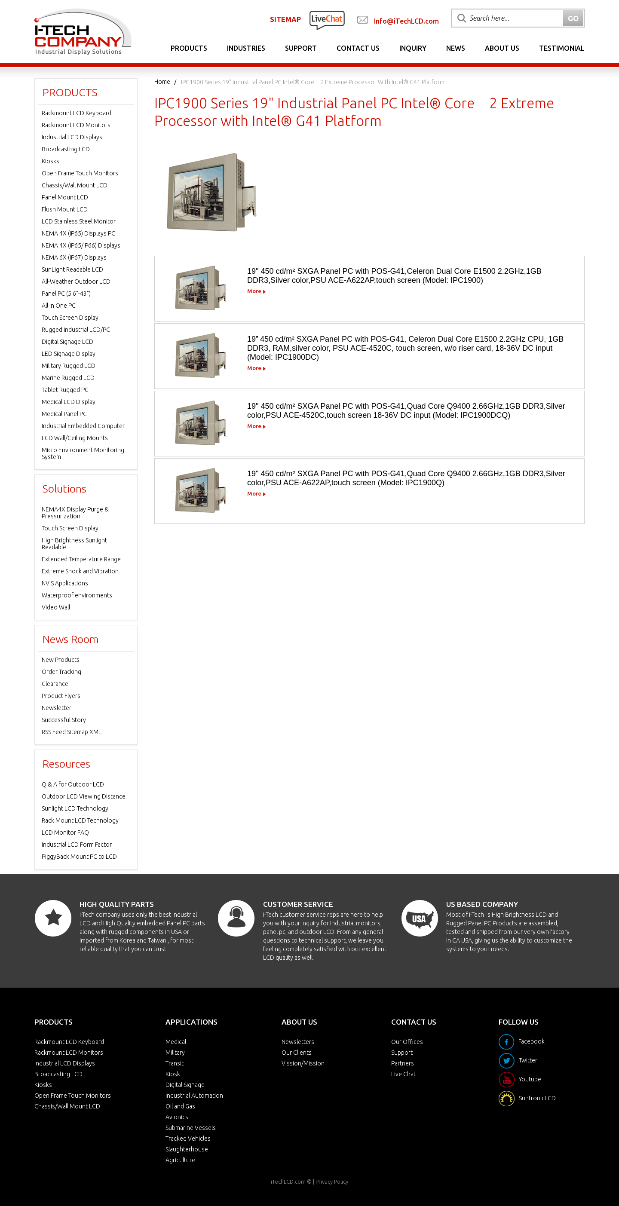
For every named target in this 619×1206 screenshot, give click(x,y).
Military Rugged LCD (68, 365)
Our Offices (407, 1041)
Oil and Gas (180, 1106)
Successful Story (64, 719)
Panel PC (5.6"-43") (66, 293)
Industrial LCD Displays (72, 137)
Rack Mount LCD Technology (80, 820)
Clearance (55, 683)
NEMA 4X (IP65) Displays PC (78, 233)
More (254, 291)
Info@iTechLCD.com (406, 21)
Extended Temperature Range (81, 559)
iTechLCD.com (288, 1181)
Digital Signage (185, 1084)
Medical (175, 1041)
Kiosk (172, 1074)
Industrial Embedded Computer (83, 425)
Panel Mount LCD (65, 197)
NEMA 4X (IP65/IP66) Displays (81, 245)
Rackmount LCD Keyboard (76, 113)
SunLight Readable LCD (72, 269)
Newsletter (56, 707)
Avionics (176, 1117)
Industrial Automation (194, 1095)
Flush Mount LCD (65, 209)
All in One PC (59, 305)
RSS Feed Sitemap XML (71, 731)
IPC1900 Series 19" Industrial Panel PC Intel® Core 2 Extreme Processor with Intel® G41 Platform (312, 82)
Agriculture (180, 1160)
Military (175, 1052)
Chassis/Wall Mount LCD (74, 185)
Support (301, 48)
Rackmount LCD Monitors (76, 125)
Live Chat (403, 1074)
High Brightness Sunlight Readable (74, 544)
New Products (61, 659)
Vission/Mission (303, 1063)
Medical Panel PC (64, 413)
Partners (402, 1063)
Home (162, 81)
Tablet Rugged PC (65, 389)
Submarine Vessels (190, 1127)
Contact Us (358, 48)
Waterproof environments (77, 595)
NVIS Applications (65, 583)
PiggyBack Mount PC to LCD (79, 856)
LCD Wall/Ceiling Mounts (75, 438)
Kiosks (50, 161)
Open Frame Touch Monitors (80, 173)
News (455, 48)
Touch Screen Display (70, 317)
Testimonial (562, 48)
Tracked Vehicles (188, 1138)
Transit (174, 1063)
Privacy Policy (332, 1181)
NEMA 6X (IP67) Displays (74, 257)
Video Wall (56, 607)
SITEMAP (285, 19)
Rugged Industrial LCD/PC (76, 329)
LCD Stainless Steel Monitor (79, 221)
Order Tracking (61, 671)
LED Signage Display (68, 353)
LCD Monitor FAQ (65, 832)
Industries (246, 48)
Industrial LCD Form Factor (77, 844)
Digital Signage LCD (67, 341)
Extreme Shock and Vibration (80, 571)
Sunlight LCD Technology (75, 808)
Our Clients (297, 1052)
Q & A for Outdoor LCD (73, 784)
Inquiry (412, 48)
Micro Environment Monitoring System (83, 453)
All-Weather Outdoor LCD (76, 281)
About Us (502, 48)
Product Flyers (61, 695)
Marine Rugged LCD (68, 377)
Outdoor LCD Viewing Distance (84, 796)
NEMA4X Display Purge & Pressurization (75, 513)
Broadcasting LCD (66, 149)
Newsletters (298, 1041)
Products (189, 48)
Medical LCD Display (68, 401)
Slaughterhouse (186, 1149)
